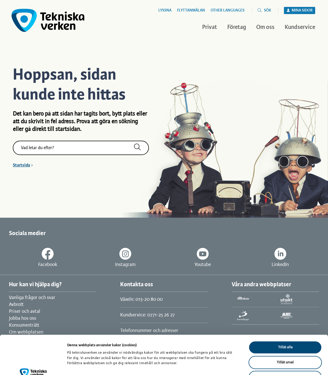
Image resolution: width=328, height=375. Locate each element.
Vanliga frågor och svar (32, 297)
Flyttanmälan (191, 10)
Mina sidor (302, 10)
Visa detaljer (266, 365)
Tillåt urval (285, 327)
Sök (267, 10)
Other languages (227, 10)
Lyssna (164, 10)
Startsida (21, 165)
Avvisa (285, 342)
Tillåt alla (285, 312)
